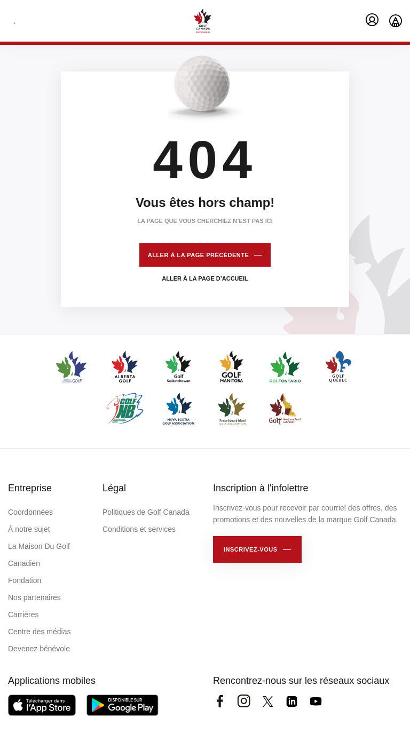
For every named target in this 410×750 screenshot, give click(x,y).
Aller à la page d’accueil (205, 278)
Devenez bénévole (39, 648)
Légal (114, 488)
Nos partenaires (34, 597)
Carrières (23, 614)
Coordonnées (30, 512)
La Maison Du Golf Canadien (39, 555)
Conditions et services (139, 529)
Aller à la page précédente (198, 255)
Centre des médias (39, 631)
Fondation (24, 580)
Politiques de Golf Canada (146, 512)
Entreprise (30, 488)
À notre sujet (29, 529)
